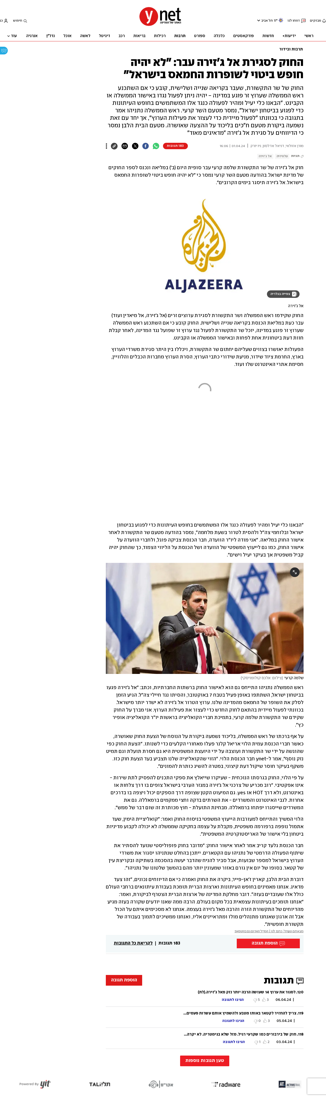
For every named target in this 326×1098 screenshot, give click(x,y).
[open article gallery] (205, 246)
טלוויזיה (282, 156)
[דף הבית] (160, 25)
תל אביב (267, 20)
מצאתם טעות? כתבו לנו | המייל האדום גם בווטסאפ (269, 931)
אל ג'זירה (265, 156)
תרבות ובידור (291, 49)
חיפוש (17, 20)
